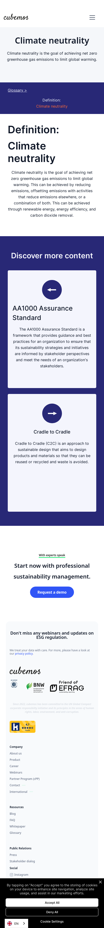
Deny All (52, 912)
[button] (91, 17)
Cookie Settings (52, 921)
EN (13, 923)
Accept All (52, 902)
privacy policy (24, 654)
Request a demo (52, 592)
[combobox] (16, 923)
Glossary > (17, 90)
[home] (16, 17)
